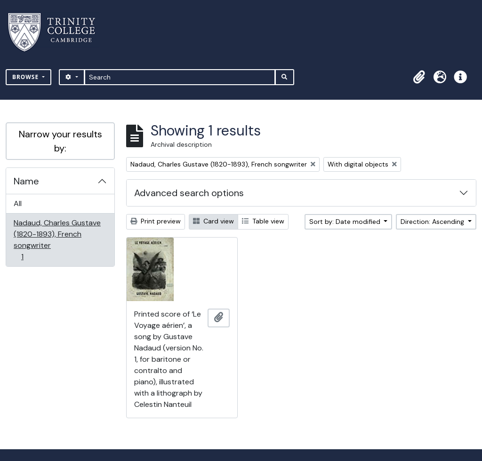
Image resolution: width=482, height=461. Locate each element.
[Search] (180, 77)
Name (26, 181)
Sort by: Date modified (345, 221)
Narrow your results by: (60, 141)
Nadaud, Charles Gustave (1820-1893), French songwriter (57, 239)
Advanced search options (189, 193)
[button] (419, 77)
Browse (26, 77)
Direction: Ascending (433, 221)
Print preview (155, 221)
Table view (263, 221)
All (18, 203)
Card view (213, 221)
